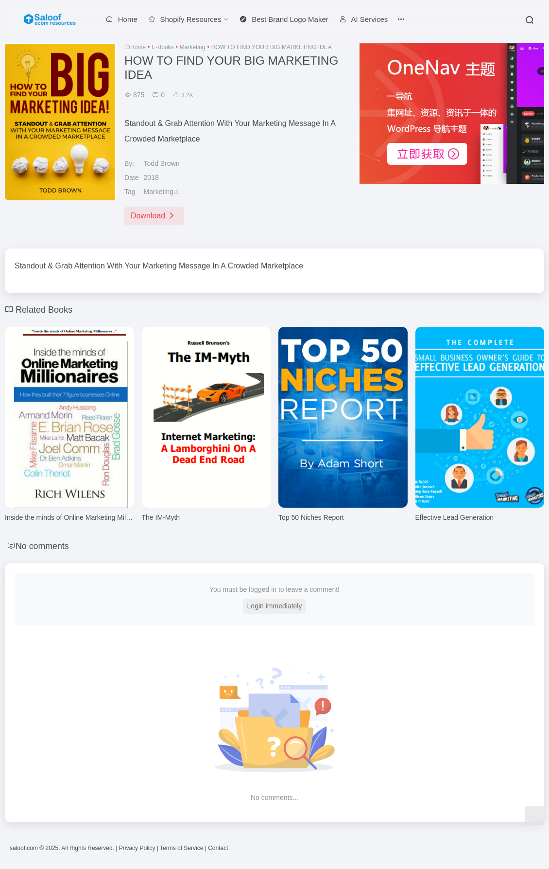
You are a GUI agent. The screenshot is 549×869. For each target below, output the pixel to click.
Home (138, 47)
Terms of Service (181, 848)
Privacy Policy (137, 848)
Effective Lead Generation (454, 517)
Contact (218, 848)
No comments (42, 546)
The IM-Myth (161, 517)
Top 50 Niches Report (311, 517)
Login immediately (274, 606)
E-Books (162, 47)
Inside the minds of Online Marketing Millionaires (78, 517)
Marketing (193, 47)
